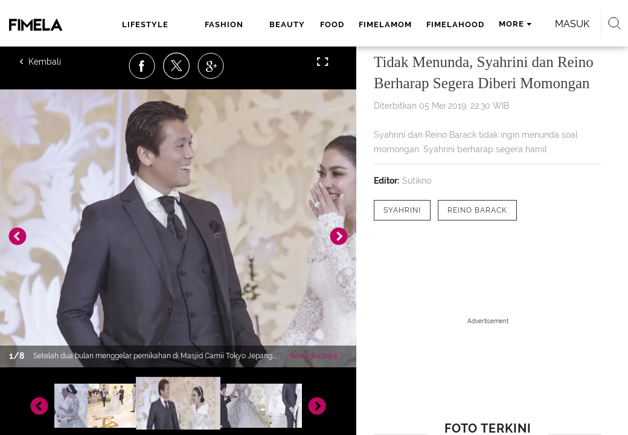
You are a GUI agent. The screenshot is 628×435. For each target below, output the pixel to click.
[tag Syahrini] (402, 210)
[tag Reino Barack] (477, 210)
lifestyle (145, 24)
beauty (287, 24)
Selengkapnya (314, 356)
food (332, 24)
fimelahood (455, 24)
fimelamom (385, 24)
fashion (224, 24)
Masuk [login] (572, 24)
